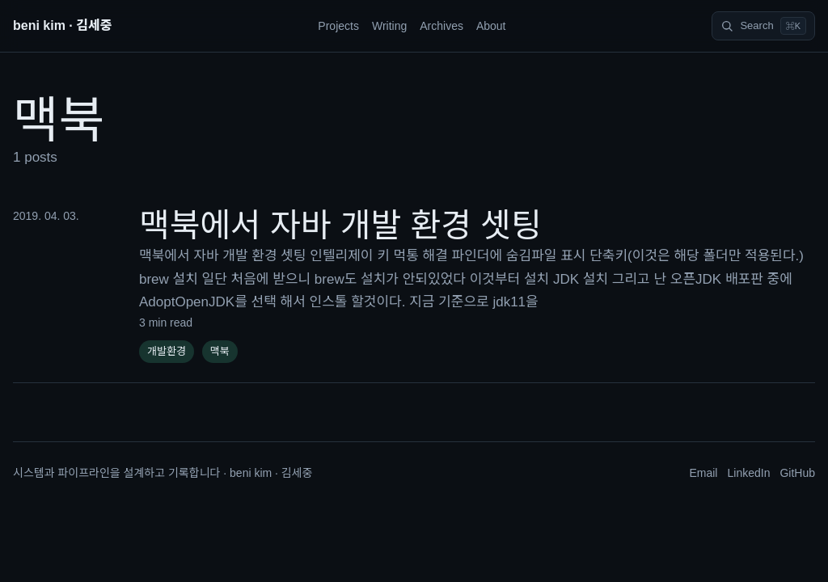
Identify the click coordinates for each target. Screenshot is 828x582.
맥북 (220, 351)
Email (703, 472)
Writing (389, 25)
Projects (338, 25)
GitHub (797, 472)
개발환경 (166, 351)
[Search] (763, 25)
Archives (441, 25)
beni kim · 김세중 (62, 25)
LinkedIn (748, 472)
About (491, 25)
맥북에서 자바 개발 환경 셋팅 (340, 225)
